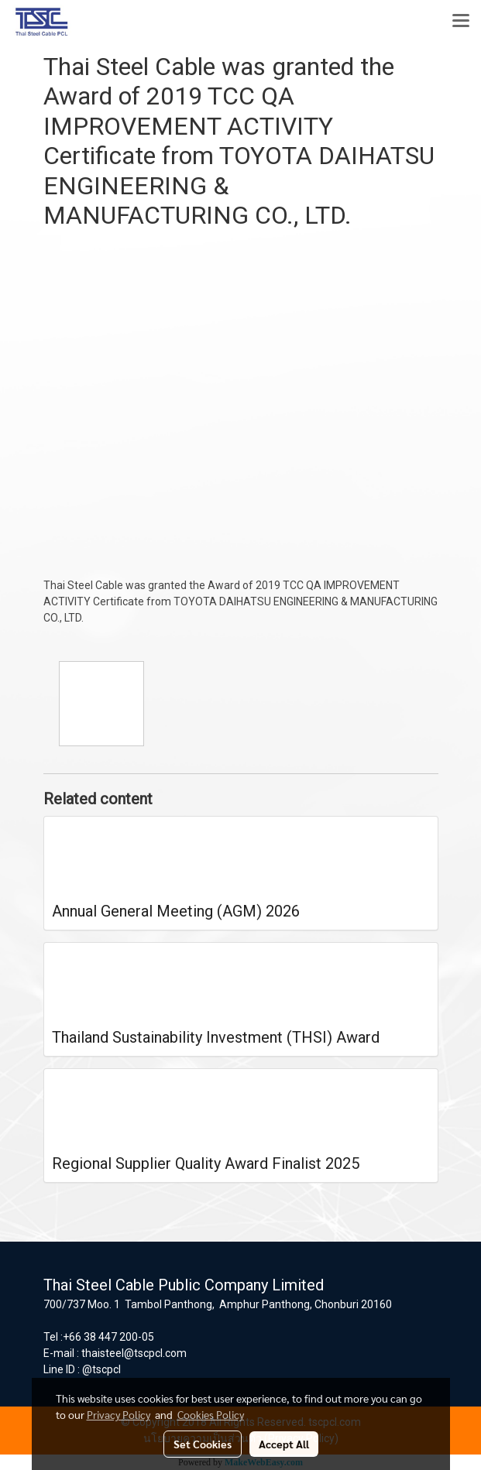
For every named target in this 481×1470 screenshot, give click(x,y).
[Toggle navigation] (461, 22)
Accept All (284, 1444)
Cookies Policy (210, 1414)
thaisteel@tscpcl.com (134, 1353)
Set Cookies (203, 1444)
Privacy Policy (118, 1414)
